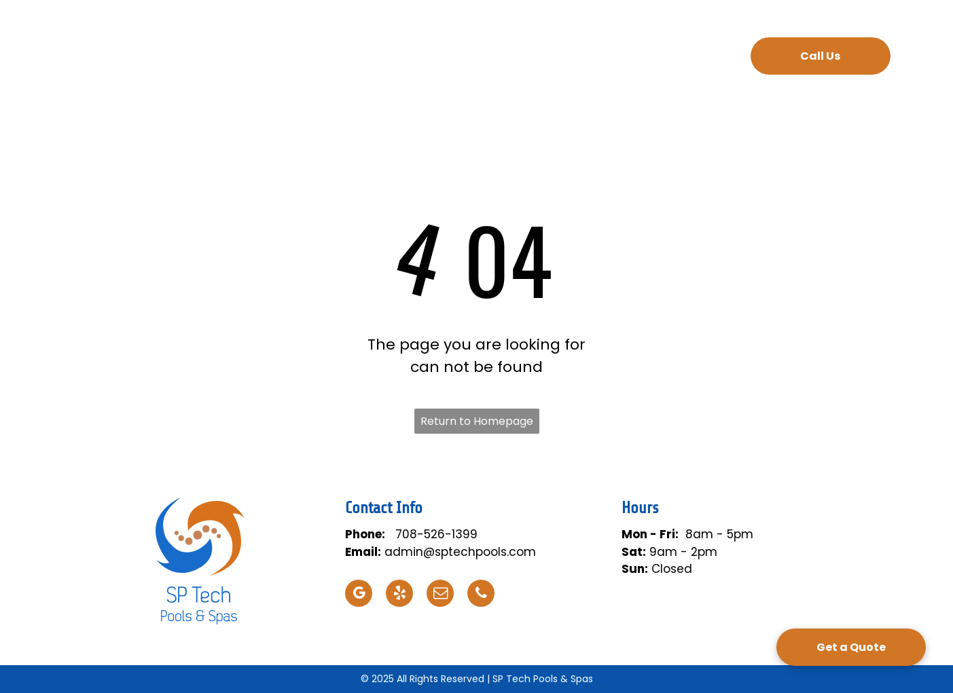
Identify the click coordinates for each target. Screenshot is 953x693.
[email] (440, 595)
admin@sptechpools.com (460, 552)
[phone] (481, 595)
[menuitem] (294, 57)
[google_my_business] (358, 595)
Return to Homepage (476, 421)
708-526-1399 (436, 534)
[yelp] (399, 595)
